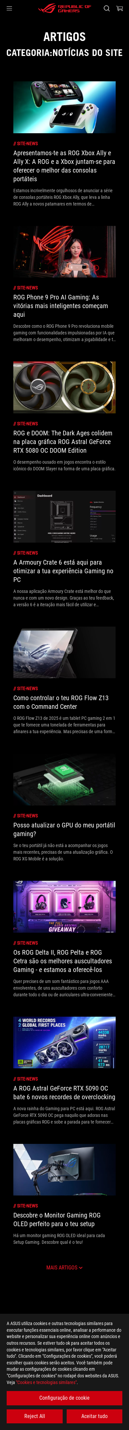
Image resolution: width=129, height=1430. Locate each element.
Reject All (34, 1416)
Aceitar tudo (94, 1416)
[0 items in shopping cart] (120, 8)
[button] (9, 8)
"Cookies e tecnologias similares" (46, 1382)
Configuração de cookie (64, 1398)
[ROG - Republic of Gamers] (64, 8)
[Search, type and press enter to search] (106, 8)
